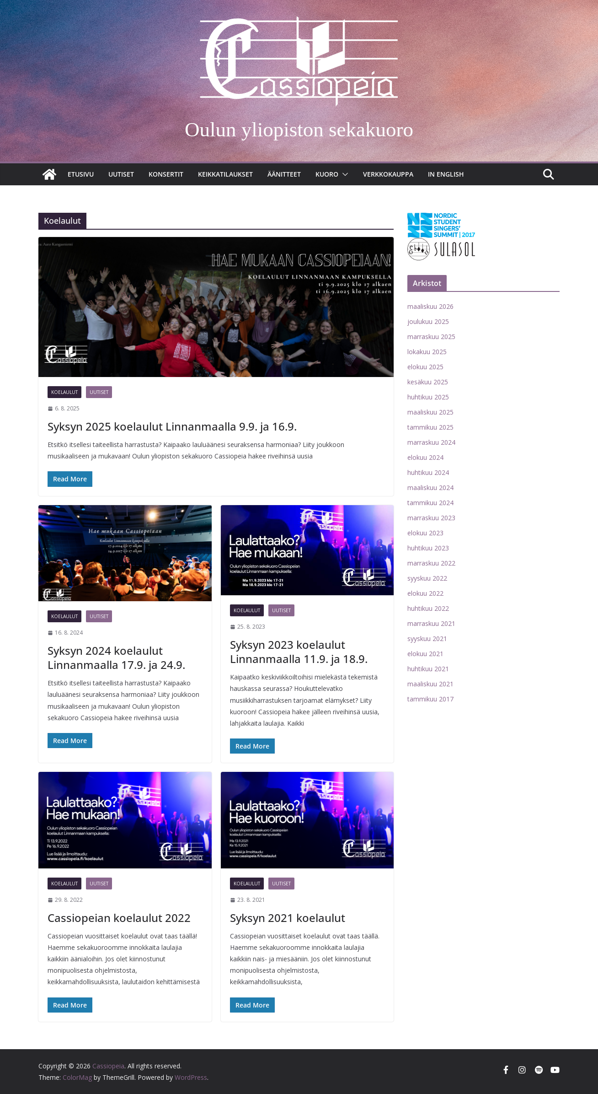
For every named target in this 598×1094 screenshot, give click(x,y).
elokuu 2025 (425, 366)
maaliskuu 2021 (430, 683)
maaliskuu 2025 (430, 412)
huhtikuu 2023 (428, 548)
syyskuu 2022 (427, 578)
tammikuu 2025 (430, 427)
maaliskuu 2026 (430, 306)
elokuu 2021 (425, 653)
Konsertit (166, 174)
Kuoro (326, 174)
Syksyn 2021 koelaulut (287, 917)
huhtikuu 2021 (428, 668)
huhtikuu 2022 (428, 608)
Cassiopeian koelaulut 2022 (119, 917)
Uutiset (121, 174)
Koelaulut (64, 392)
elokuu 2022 (425, 593)
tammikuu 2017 (430, 699)
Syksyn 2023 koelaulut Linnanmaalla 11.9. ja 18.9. (299, 651)
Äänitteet (284, 174)
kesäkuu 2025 (427, 381)
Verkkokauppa (388, 174)
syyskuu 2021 (427, 638)
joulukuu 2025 (428, 321)
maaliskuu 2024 (430, 487)
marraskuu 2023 (431, 517)
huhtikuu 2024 (428, 472)
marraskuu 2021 (431, 623)
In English (446, 174)
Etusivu (81, 174)
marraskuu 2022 (431, 563)
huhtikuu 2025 (428, 397)
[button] (343, 174)
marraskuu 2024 (431, 442)
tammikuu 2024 (430, 502)
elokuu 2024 (425, 457)
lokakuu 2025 (427, 351)
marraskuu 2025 (431, 336)
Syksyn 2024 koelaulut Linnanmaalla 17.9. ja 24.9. (116, 657)
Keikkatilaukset (225, 174)
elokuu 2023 (425, 532)
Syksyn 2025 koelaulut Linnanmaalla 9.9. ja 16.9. (172, 426)
